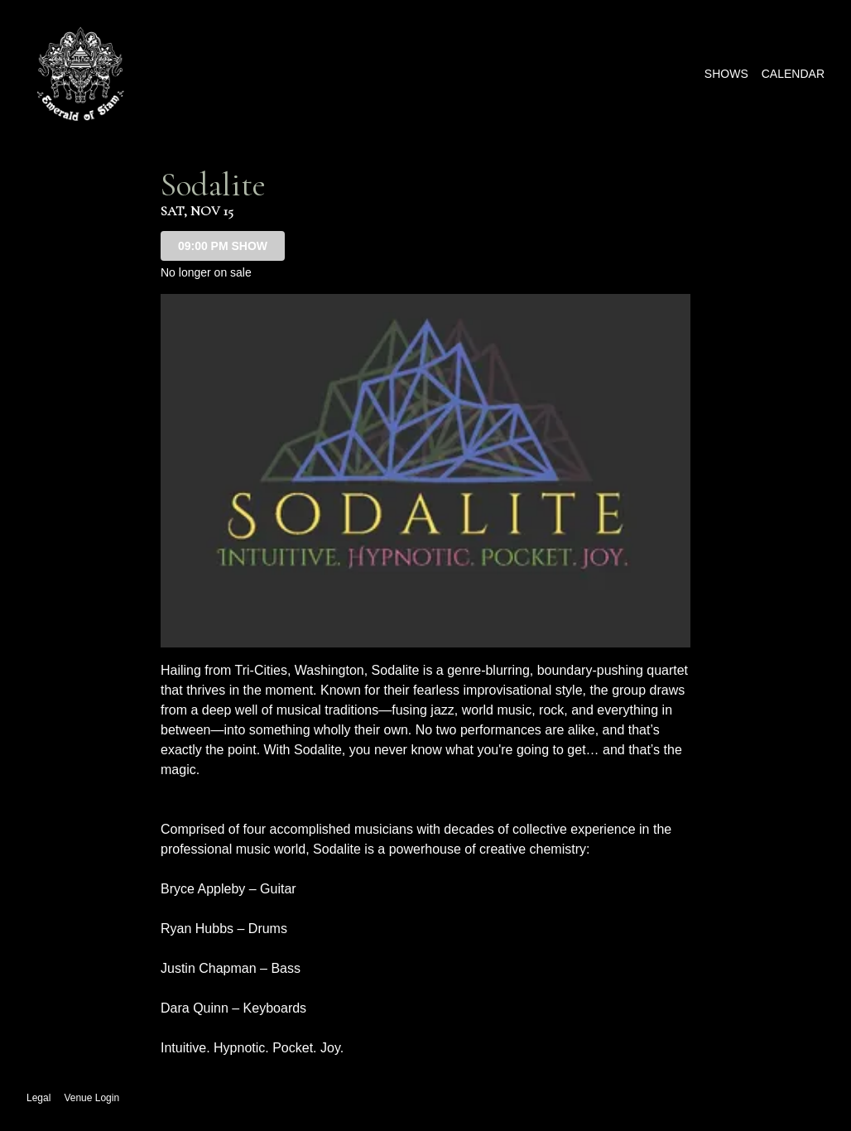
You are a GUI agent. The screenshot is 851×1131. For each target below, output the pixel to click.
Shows (726, 73)
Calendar (793, 73)
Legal (38, 1098)
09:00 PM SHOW (222, 246)
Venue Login (91, 1098)
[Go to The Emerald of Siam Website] (80, 73)
